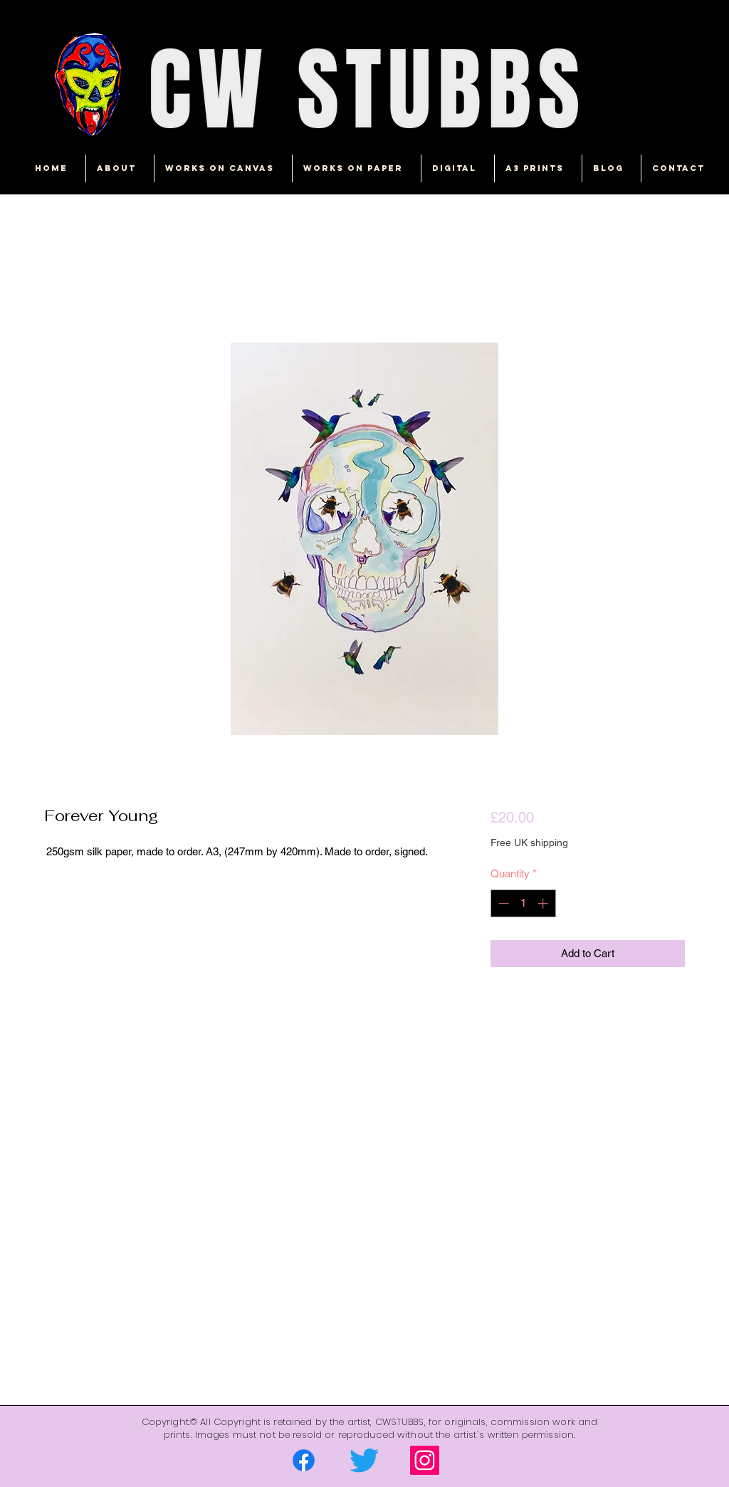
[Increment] (544, 903)
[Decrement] (502, 903)
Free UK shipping (529, 842)
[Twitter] (364, 1460)
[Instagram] (424, 1460)
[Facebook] (303, 1460)
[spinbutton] (523, 903)
